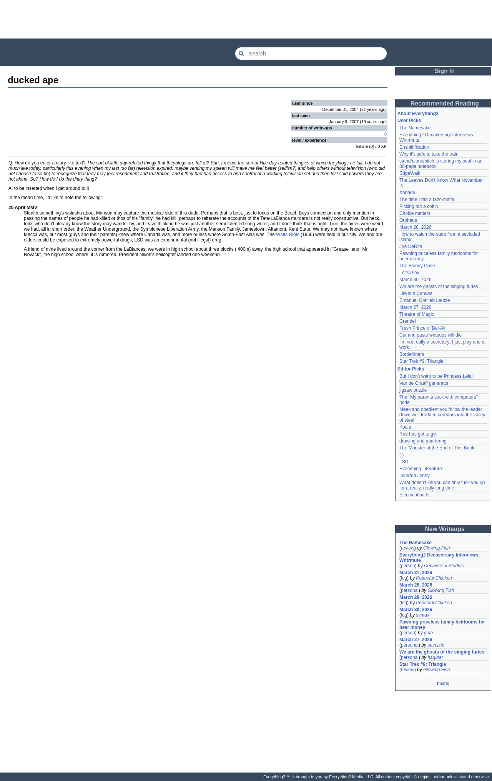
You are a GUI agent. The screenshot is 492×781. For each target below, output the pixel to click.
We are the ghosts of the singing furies (438, 286)
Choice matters (414, 213)
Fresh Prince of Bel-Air (422, 328)
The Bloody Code (417, 265)
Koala (405, 427)
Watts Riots (287, 234)
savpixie (435, 645)
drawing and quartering (423, 441)
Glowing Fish (436, 548)
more (443, 683)
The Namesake (414, 128)
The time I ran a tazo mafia (426, 199)
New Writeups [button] (445, 529)
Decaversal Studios (444, 565)
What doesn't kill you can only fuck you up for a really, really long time (442, 485)
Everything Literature (420, 468)
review (407, 548)
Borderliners (411, 354)
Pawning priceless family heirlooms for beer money (442, 624)
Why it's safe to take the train (429, 154)
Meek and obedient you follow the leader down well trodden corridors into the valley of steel (442, 415)
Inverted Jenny (414, 475)
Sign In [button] (445, 71)
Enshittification (414, 147)
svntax (422, 615)
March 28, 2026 (415, 227)
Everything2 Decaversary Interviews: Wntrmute (439, 557)
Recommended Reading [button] (445, 103)
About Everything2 (418, 113)
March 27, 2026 (415, 307)
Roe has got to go (417, 434)
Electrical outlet (414, 495)
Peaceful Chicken (434, 578)
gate (428, 632)
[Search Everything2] (311, 53)
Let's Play (409, 272)
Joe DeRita (410, 246)
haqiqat (434, 657)
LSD (403, 461)
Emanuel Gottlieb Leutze (424, 300)
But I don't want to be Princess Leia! (436, 376)
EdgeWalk (409, 173)
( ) (401, 455)
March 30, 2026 (415, 279)
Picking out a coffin (418, 206)
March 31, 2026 (415, 572)
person (408, 565)
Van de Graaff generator (424, 383)
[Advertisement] (246, 19)
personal (410, 590)
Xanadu (407, 192)
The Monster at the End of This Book (436, 448)
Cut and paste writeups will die (430, 335)
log (404, 578)
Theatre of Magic (416, 314)
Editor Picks (410, 369)
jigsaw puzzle (413, 390)
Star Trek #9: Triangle (421, 361)
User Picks (409, 120)
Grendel (407, 321)
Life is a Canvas (415, 293)
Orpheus (408, 220)
